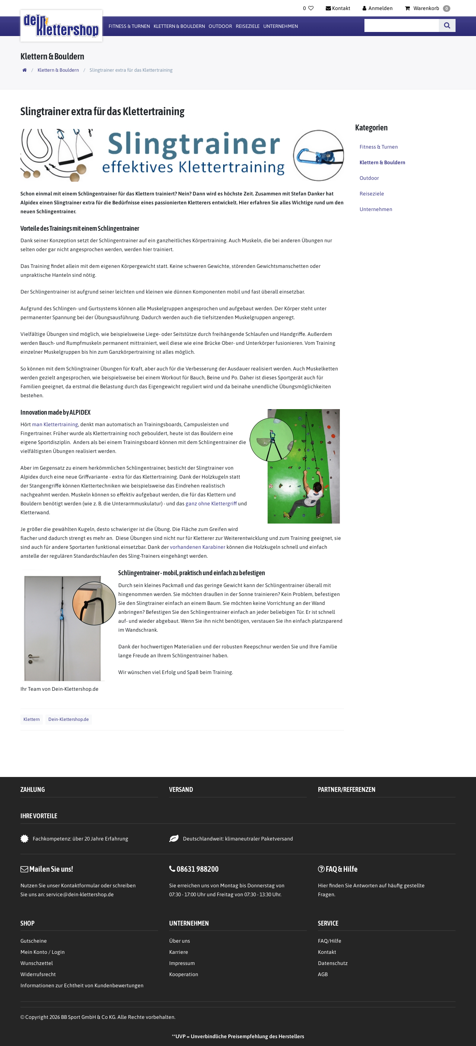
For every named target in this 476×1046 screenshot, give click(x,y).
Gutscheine (33, 941)
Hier (323, 885)
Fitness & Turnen (129, 26)
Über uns (179, 941)
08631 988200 (198, 868)
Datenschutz (333, 963)
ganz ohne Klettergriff (211, 503)
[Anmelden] (377, 8)
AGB (323, 974)
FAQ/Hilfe (329, 941)
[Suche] (447, 25)
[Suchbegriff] (401, 25)
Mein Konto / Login (42, 952)
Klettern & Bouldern (179, 26)
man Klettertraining (55, 424)
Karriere (178, 952)
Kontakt (327, 952)
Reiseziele (248, 26)
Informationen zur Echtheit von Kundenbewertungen (82, 985)
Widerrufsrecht (38, 974)
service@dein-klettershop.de (80, 894)
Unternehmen (280, 26)
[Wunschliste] (308, 8)
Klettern (31, 719)
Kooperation (183, 974)
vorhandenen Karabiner (197, 547)
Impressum (182, 963)
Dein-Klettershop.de (68, 719)
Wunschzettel (36, 963)
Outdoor (220, 26)
